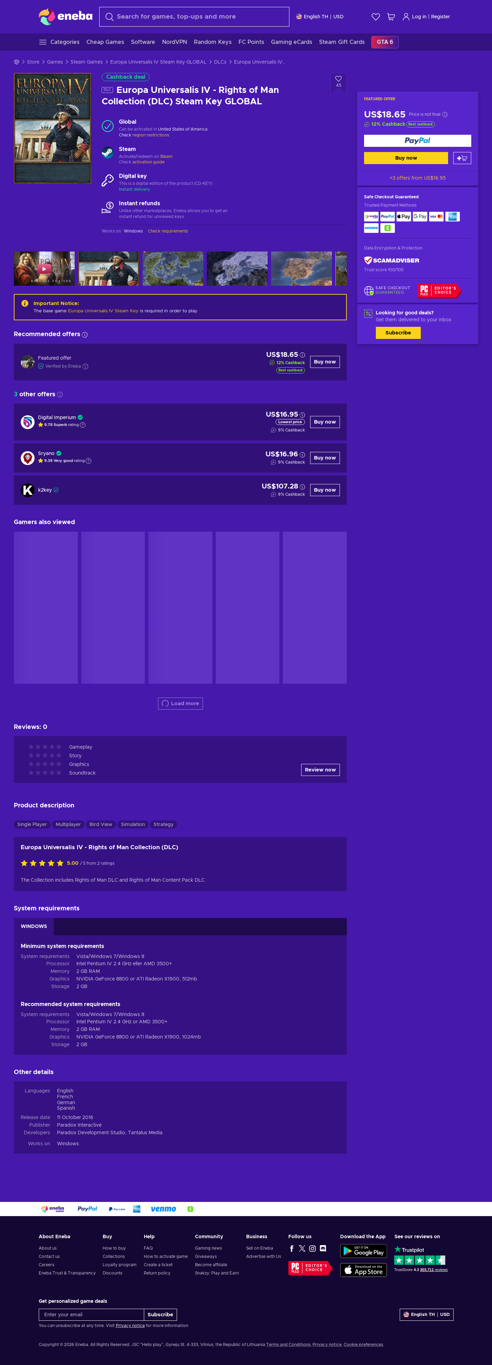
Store (33, 62)
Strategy (164, 824)
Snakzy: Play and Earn (217, 1273)
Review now (320, 769)
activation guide (148, 162)
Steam (166, 156)
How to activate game (166, 1256)
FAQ (148, 1248)
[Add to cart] (462, 158)
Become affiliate (211, 1265)
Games (55, 62)
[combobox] (194, 16)
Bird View (101, 824)
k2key (45, 490)
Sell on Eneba (259, 1248)
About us (48, 1248)
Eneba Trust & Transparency (67, 1273)
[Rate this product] (44, 864)
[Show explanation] (82, 425)
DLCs (220, 62)
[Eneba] (65, 16)
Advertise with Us (263, 1256)
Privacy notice (130, 1326)
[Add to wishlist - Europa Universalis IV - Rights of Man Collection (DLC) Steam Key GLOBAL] (338, 84)
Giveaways (206, 1256)
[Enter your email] (91, 1315)
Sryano (46, 453)
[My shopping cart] (391, 17)
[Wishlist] (375, 17)
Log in (414, 16)
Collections (114, 1256)
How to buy (114, 1248)
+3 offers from (418, 178)
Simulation (133, 824)
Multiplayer (68, 824)
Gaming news (208, 1248)
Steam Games (87, 62)
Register (440, 17)
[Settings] (320, 17)
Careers (46, 1265)
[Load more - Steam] (108, 153)
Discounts (112, 1273)
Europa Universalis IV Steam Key (103, 311)
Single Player (32, 824)
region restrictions (150, 135)
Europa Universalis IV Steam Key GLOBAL (158, 62)
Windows (68, 1143)
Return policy (157, 1273)
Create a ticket (158, 1265)
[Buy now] (417, 141)
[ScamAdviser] (391, 261)
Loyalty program (120, 1265)
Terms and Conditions (288, 1345)
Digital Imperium (57, 417)
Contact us (49, 1256)
